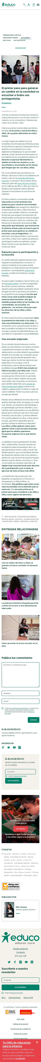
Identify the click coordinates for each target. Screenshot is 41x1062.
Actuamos (25, 38)
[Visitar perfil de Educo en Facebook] (3, 747)
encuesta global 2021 (31, 519)
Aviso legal (20, 1019)
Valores (30, 857)
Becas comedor (25, 872)
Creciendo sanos (10, 38)
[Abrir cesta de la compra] (33, 4)
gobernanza (24, 521)
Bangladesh (8, 872)
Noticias (7, 40)
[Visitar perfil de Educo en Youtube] (14, 747)
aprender (7, 854)
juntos (13, 860)
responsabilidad (16, 875)
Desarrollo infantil (28, 866)
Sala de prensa (14, 998)
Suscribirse (13, 781)
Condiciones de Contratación (19, 708)
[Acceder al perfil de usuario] (29, 5)
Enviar (33, 720)
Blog (3, 998)
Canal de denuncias (20, 1038)
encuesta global (11, 284)
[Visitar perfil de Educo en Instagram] (19, 747)
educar (19, 860)
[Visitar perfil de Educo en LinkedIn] (32, 962)
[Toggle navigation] (38, 4)
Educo (17, 866)
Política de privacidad (20, 1024)
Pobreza (28, 869)
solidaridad (27, 875)
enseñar (7, 860)
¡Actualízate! (20, 40)
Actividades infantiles (22, 863)
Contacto (20, 952)
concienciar (8, 863)
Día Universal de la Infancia (27, 516)
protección (33, 521)
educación (19, 519)
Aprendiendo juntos (12, 35)
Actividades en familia (18, 857)
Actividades (8, 869)
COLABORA (20, 829)
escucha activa (7, 521)
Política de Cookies (20, 1034)
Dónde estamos (20, 949)
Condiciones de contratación (20, 1029)
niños (16, 872)
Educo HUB (28, 998)
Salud (35, 875)
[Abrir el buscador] (24, 4)
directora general (8, 519)
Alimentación (19, 869)
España (16, 521)
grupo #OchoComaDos (27, 183)
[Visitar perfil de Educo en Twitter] (8, 747)
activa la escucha (10, 516)
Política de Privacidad (20, 776)
